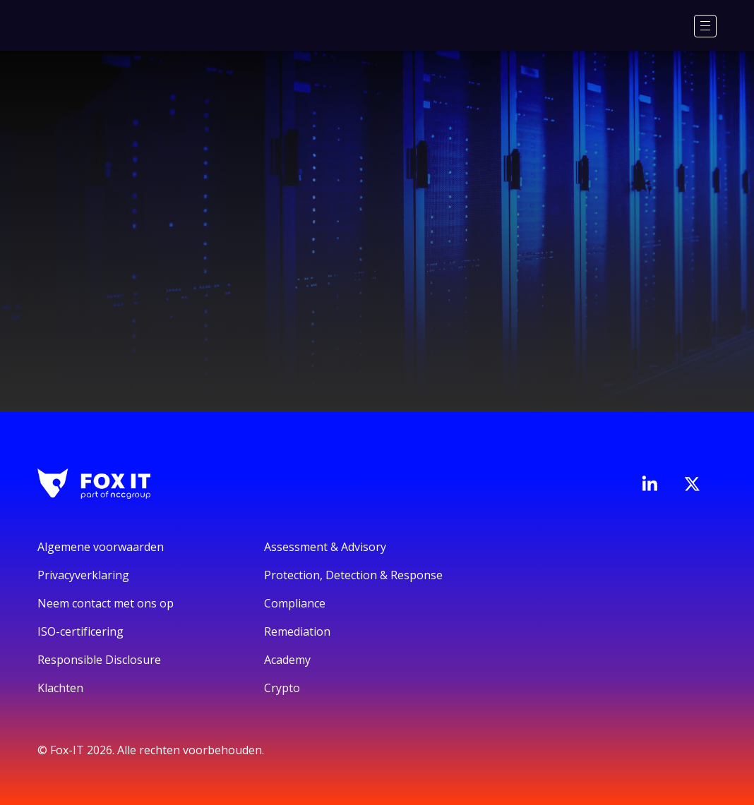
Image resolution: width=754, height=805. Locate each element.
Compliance (294, 603)
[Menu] (705, 26)
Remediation (297, 631)
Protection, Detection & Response (353, 575)
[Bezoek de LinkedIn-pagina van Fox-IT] (649, 483)
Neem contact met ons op (105, 603)
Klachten (60, 688)
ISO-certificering (80, 631)
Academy (287, 659)
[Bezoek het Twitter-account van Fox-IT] (692, 484)
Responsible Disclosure (99, 659)
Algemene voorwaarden (100, 547)
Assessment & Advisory (325, 547)
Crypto (282, 688)
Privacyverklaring (83, 575)
